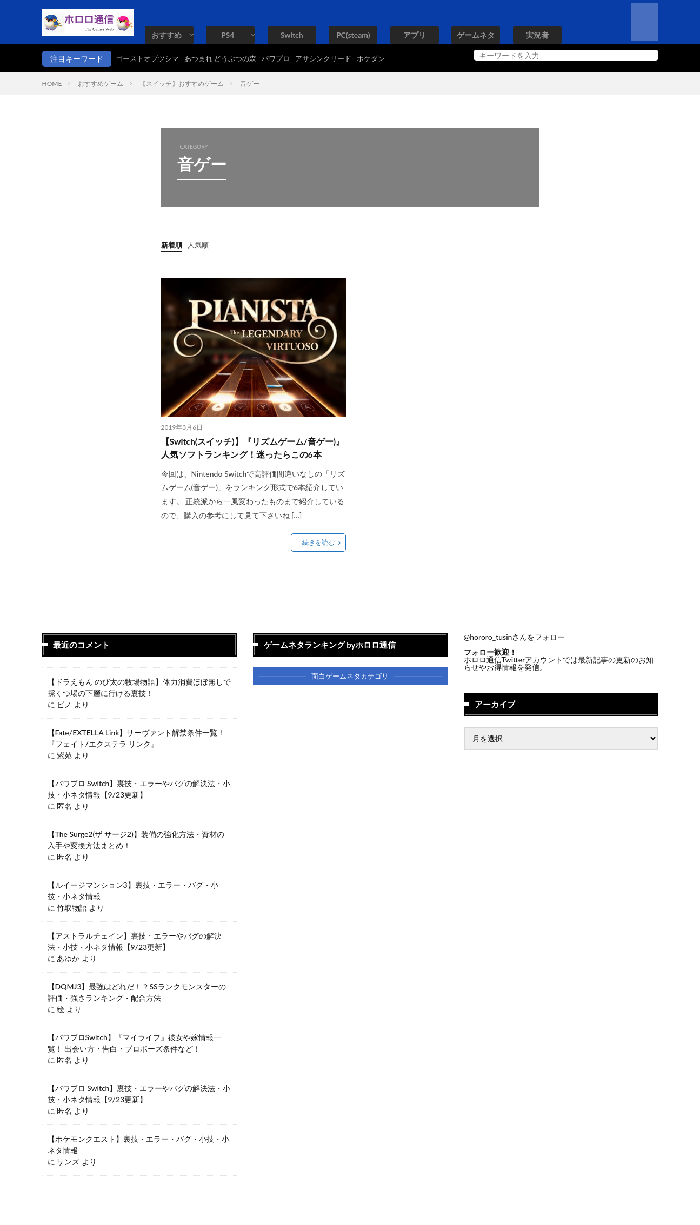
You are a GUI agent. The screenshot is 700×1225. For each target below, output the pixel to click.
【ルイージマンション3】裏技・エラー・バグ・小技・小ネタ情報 (133, 907)
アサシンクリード (338, 58)
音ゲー (249, 83)
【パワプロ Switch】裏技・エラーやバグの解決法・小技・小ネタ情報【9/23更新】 (139, 805)
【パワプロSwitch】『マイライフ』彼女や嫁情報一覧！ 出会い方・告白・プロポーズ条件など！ (134, 1059)
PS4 (227, 34)
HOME (52, 83)
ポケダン (389, 58)
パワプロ (287, 58)
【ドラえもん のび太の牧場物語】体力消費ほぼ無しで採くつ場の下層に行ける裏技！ (139, 704)
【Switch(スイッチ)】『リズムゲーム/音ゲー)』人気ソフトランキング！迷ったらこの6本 (253, 456)
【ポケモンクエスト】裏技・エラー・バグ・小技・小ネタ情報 (138, 1161)
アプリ (414, 34)
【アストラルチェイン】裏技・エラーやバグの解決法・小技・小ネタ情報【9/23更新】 (135, 958)
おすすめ (166, 34)
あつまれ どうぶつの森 (228, 58)
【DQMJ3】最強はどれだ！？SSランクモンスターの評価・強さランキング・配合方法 (137, 1009)
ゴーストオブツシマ (150, 58)
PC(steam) (353, 34)
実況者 (537, 34)
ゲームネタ (476, 34)
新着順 (172, 244)
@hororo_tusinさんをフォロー (514, 653)
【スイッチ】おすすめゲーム (181, 83)
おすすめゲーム (100, 83)
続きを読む (318, 559)
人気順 (200, 244)
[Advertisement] (445, 353)
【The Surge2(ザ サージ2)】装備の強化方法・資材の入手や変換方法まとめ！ (136, 856)
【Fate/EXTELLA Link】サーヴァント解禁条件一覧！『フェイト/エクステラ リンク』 (136, 755)
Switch (292, 34)
